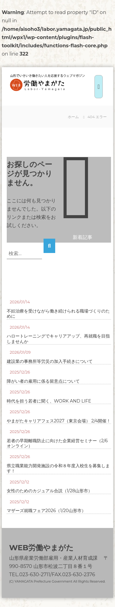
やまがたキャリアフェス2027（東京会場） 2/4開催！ (59, 421)
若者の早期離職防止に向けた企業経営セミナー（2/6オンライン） (57, 443)
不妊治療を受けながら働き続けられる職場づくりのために (58, 314)
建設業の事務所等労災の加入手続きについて (50, 361)
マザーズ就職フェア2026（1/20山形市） (46, 510)
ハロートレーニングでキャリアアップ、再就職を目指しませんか (58, 339)
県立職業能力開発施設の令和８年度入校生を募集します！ (58, 468)
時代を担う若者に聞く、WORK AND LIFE (49, 401)
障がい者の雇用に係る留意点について (43, 381)
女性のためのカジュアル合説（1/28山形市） (49, 490)
